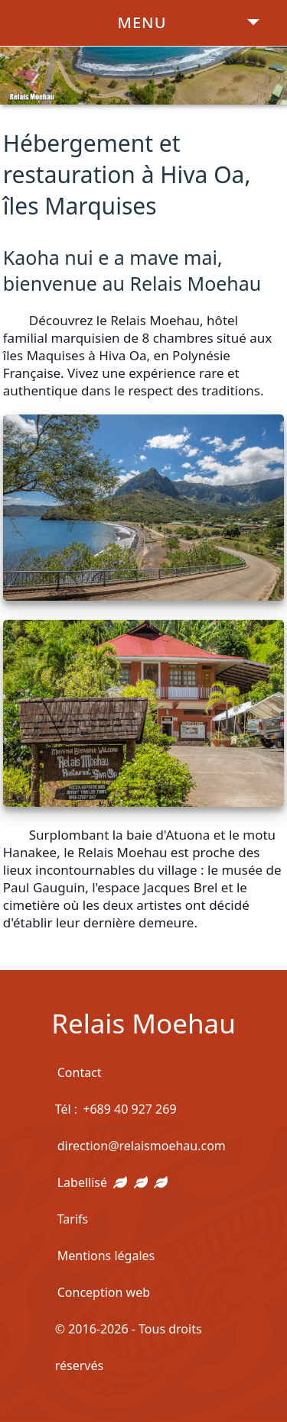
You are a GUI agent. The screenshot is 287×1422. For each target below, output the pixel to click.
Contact (79, 1072)
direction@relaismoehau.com (141, 1145)
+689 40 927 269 (129, 1109)
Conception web (103, 1292)
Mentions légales (106, 1255)
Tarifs (73, 1219)
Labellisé (112, 1182)
